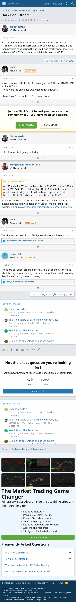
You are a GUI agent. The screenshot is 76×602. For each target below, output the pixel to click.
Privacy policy (41, 582)
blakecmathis (10, 19)
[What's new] (67, 3)
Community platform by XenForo (24, 588)
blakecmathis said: (12, 181)
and (24, 240)
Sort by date (52, 60)
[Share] (69, 37)
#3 (73, 147)
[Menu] (4, 3)
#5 (73, 230)
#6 (73, 265)
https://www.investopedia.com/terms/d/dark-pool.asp (42, 207)
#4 (73, 175)
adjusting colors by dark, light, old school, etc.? (34, 319)
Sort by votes (67, 60)
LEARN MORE (50, 125)
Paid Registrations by (23, 590)
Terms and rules (23, 582)
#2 (73, 78)
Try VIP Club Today (38, 537)
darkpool (45, 20)
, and (19, 281)
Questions (14, 315)
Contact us (7, 582)
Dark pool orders (18, 309)
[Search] (72, 3)
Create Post (38, 391)
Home (60, 582)
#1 (73, 37)
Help (52, 582)
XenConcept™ (44, 593)
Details (5, 595)
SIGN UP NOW (26, 125)
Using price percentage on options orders (31, 341)
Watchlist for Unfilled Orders (24, 330)
